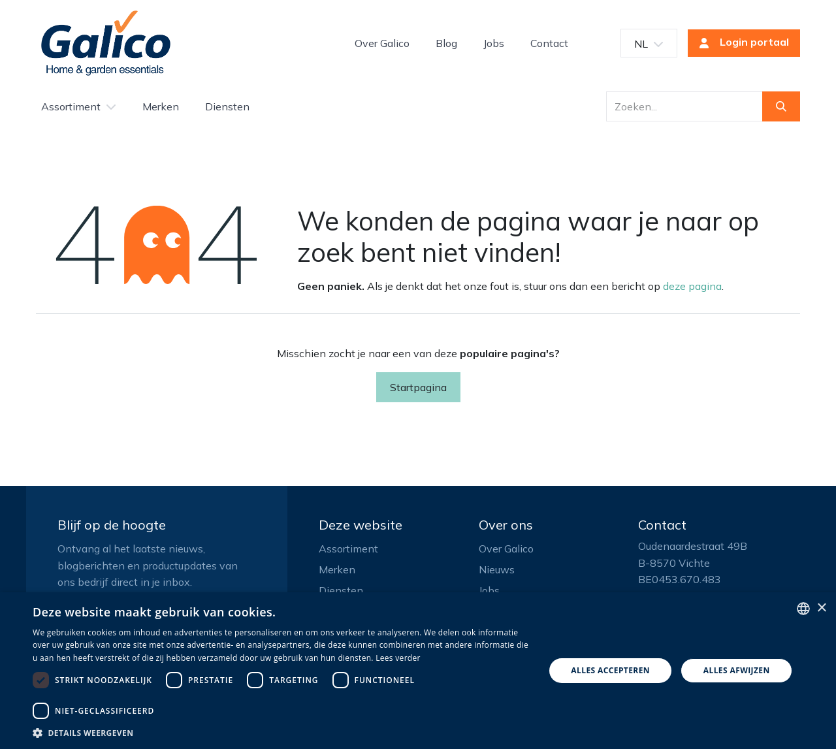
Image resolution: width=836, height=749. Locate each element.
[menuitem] (382, 43)
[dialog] (418, 670)
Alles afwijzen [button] (736, 670)
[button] (281, 732)
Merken (337, 569)
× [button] (821, 608)
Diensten (341, 590)
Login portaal (740, 43)
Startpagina (418, 387)
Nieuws (497, 569)
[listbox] (803, 608)
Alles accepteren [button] (610, 670)
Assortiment (348, 548)
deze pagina (692, 286)
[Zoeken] (781, 106)
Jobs (489, 590)
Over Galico (506, 548)
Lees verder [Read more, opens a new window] (398, 657)
